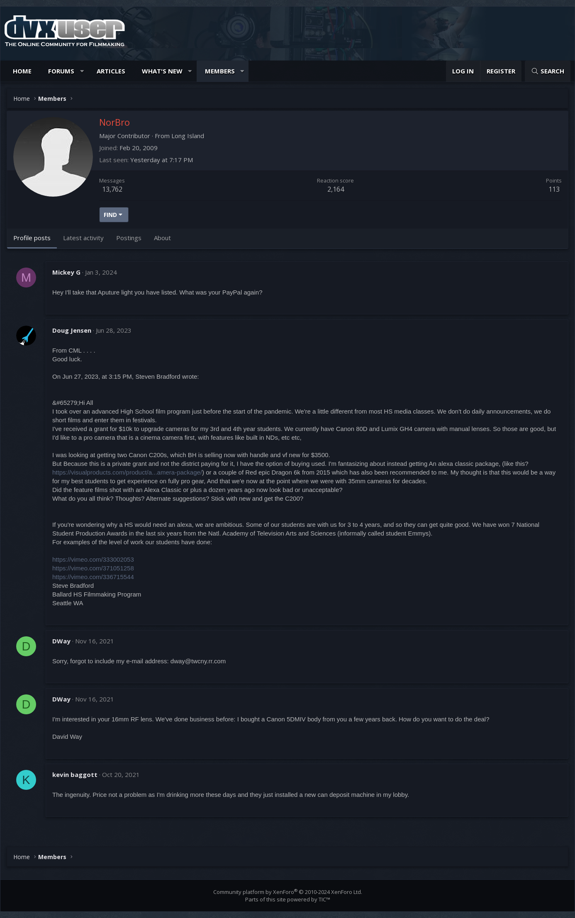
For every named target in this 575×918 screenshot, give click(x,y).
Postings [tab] (128, 238)
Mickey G (66, 272)
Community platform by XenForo (287, 892)
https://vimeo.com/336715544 (93, 576)
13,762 (112, 189)
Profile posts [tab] (32, 238)
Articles (111, 71)
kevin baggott (74, 774)
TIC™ (324, 899)
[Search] (547, 71)
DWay (61, 641)
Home (22, 71)
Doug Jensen (71, 330)
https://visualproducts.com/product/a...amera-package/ (127, 472)
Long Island (187, 135)
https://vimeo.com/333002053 (93, 559)
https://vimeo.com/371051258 (93, 568)
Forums (61, 71)
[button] (82, 71)
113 (554, 189)
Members (220, 71)
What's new (162, 71)
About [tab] (162, 238)
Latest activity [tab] (83, 238)
